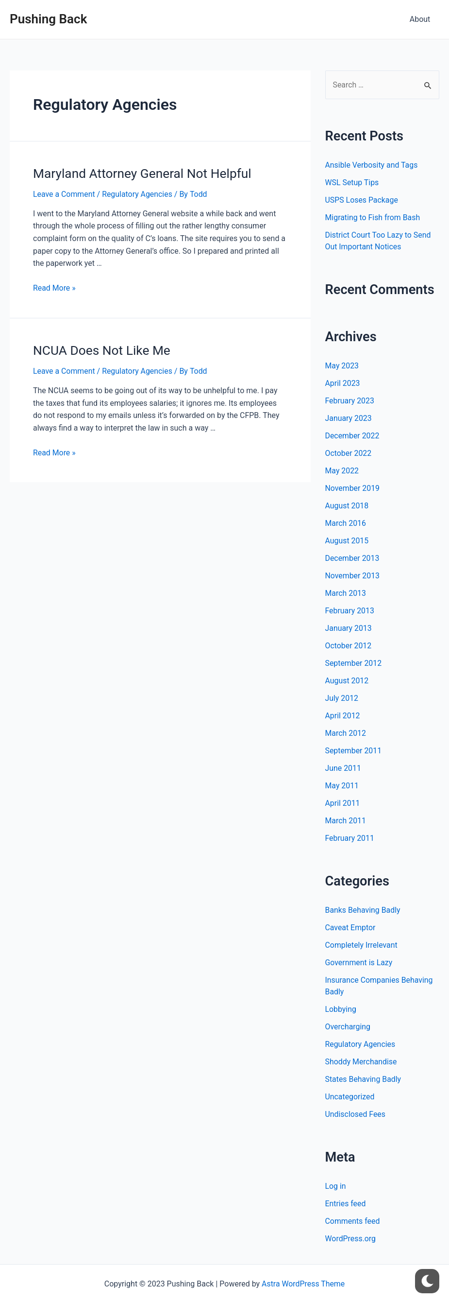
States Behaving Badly (363, 1079)
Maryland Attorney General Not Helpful (141, 173)
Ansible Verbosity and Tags (371, 165)
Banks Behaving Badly (363, 910)
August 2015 (347, 540)
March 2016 (345, 523)
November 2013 (352, 575)
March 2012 (345, 733)
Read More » (54, 287)
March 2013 (345, 593)
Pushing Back (48, 19)
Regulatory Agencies (137, 193)
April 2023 (343, 383)
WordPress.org (350, 1238)
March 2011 (345, 820)
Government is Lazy (359, 962)
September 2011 (353, 750)
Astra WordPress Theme (303, 1283)
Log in (335, 1186)
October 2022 (348, 453)
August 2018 (347, 505)
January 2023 (348, 418)
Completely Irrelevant (361, 945)
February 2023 (350, 400)
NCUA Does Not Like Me (100, 349)
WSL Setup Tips (352, 183)
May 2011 (342, 785)
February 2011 (350, 838)
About (421, 19)
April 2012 (343, 715)
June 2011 (343, 768)
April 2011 (343, 803)
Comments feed (353, 1221)
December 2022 (352, 435)
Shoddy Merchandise (361, 1061)
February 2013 (350, 610)
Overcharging (348, 1026)
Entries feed (345, 1203)
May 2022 (342, 470)
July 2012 (342, 698)
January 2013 (348, 628)
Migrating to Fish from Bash (373, 218)
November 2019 (352, 488)
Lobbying (341, 1009)
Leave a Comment (64, 193)
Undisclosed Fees (355, 1114)
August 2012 (347, 680)
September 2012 (353, 663)
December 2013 (352, 558)
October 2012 (348, 645)
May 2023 (342, 365)
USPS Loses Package (362, 200)
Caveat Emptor (350, 927)
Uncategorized (350, 1096)
